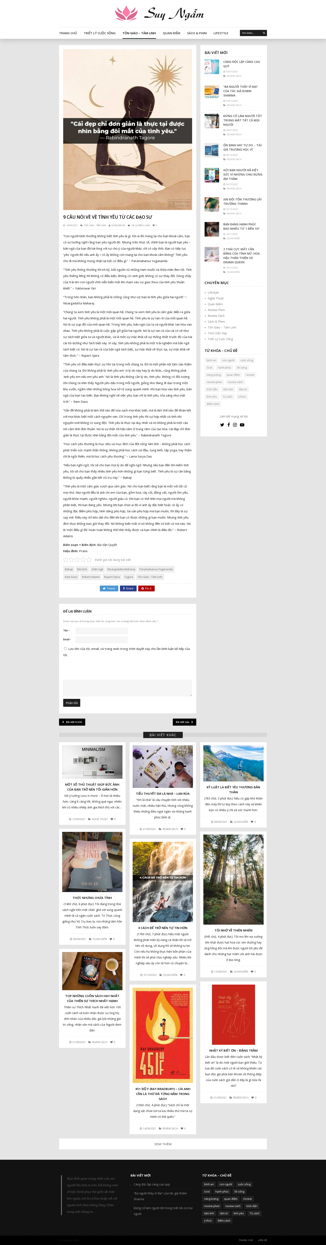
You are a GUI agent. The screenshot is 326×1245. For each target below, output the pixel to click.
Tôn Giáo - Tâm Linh (95, 225)
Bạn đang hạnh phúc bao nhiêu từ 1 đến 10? (241, 226)
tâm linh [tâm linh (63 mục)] (228, 389)
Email (67, 639)
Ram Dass (71, 577)
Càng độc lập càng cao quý (241, 64)
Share (128, 588)
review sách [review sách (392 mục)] (235, 382)
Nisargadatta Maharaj (121, 569)
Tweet (109, 588)
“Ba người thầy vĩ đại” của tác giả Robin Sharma (240, 91)
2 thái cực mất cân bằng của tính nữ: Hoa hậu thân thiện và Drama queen (241, 255)
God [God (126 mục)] (209, 367)
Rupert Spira (112, 577)
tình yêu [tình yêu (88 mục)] (212, 396)
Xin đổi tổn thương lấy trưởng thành (242, 201)
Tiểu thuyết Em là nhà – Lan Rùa (163, 793)
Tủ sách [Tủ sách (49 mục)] (227, 396)
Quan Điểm (171, 33)
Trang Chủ (68, 33)
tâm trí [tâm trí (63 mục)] (243, 389)
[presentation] (91, 699)
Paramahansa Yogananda (156, 569)
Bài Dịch (82, 569)
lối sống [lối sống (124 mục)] (242, 367)
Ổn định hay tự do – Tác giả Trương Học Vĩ (242, 147)
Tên (66, 630)
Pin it (146, 588)
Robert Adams (91, 577)
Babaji (69, 569)
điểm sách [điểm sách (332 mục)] (213, 404)
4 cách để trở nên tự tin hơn (162, 928)
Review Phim (216, 310)
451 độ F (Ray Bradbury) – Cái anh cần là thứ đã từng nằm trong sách (162, 1094)
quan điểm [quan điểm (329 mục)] (233, 375)
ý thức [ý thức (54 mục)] (242, 396)
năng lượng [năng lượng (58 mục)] (214, 375)
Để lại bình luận (141, 225)
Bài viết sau (184, 722)
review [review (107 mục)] (250, 375)
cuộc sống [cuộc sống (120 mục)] (246, 360)
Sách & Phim (197, 33)
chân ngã (97, 569)
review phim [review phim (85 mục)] (214, 382)
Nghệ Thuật (216, 298)
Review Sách (216, 316)
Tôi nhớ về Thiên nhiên (233, 930)
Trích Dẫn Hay (217, 333)
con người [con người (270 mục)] (228, 360)
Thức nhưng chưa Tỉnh (92, 898)
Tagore (128, 577)
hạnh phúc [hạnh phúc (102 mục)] (224, 367)
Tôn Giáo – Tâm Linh (139, 33)
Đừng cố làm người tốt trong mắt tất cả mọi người (242, 120)
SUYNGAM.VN (118, 225)
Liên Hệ (262, 1240)
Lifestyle (221, 33)
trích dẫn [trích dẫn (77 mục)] (212, 389)
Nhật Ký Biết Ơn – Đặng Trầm (233, 1050)
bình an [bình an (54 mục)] (211, 360)
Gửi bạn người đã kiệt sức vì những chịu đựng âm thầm (242, 174)
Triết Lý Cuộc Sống (100, 33)
